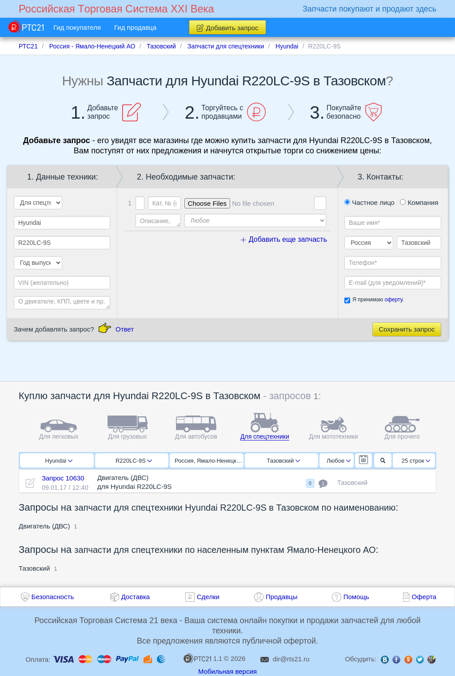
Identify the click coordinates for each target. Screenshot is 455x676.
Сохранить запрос (407, 329)
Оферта (424, 596)
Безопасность (53, 596)
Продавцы (282, 596)
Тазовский (283, 460)
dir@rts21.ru (291, 659)
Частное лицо (369, 202)
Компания (419, 202)
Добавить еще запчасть (284, 239)
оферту (393, 299)
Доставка (135, 596)
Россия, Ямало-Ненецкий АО (209, 460)
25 (416, 460)
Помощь (356, 596)
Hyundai (59, 460)
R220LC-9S (134, 460)
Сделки (208, 596)
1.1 (203, 658)
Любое (339, 460)
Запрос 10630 (63, 478)
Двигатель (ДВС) (44, 526)
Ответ (125, 329)
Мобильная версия (227, 671)
